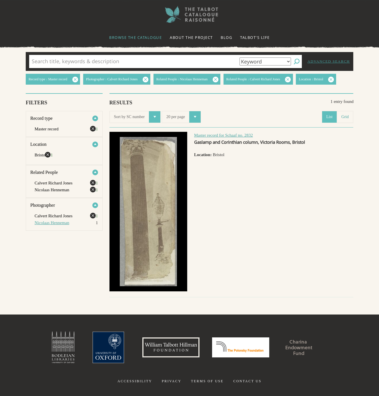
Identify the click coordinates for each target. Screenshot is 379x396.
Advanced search (329, 61)
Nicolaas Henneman (52, 222)
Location (38, 144)
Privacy (171, 381)
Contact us (247, 381)
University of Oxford (108, 347)
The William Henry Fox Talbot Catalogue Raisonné (189, 14)
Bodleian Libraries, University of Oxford (63, 347)
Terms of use (207, 381)
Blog (226, 37)
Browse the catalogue (135, 37)
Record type (41, 118)
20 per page (183, 117)
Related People (44, 172)
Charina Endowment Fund (299, 347)
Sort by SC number (137, 117)
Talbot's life (255, 37)
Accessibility (134, 381)
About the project (191, 37)
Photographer (42, 205)
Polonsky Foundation (240, 347)
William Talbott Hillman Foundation (171, 347)
